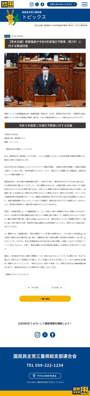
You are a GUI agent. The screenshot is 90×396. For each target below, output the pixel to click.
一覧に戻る (45, 298)
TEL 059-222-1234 (45, 365)
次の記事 (34, 287)
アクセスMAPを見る (47, 375)
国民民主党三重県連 (7, 4)
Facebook (42, 4)
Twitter (37, 4)
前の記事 (55, 287)
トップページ (72, 24)
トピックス (83, 24)
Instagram (31, 4)
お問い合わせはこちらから (61, 4)
